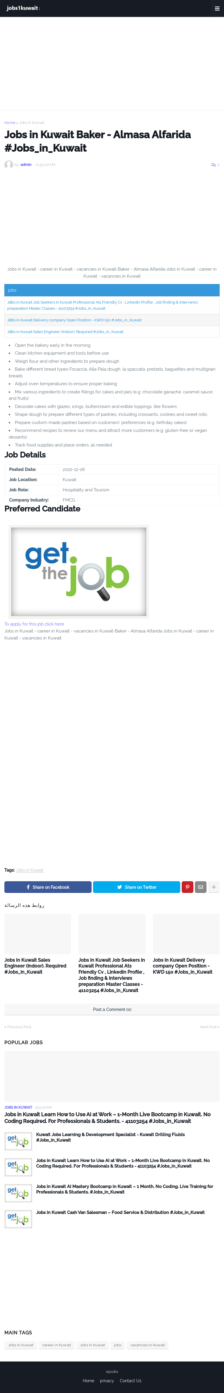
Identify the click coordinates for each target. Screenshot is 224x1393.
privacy (107, 1380)
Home (9, 123)
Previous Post (19, 1027)
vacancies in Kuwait (147, 1345)
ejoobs (112, 1371)
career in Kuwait (56, 1345)
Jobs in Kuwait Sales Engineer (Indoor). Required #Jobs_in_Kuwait (65, 332)
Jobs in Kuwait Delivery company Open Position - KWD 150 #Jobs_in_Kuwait (74, 320)
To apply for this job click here (34, 624)
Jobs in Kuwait (31, 123)
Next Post (208, 1027)
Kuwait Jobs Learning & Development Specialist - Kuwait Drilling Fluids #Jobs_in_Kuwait (110, 1137)
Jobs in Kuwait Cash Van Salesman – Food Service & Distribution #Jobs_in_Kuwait (120, 1212)
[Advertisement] (112, 63)
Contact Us (130, 1380)
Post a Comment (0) (112, 1009)
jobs (117, 1345)
